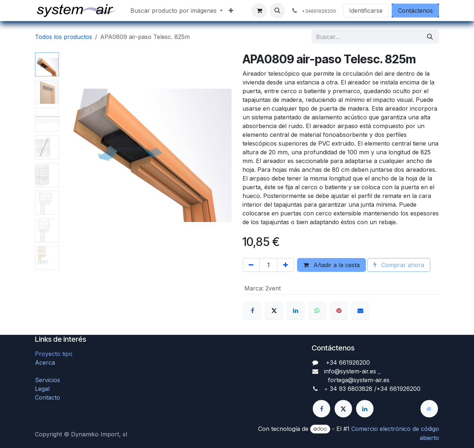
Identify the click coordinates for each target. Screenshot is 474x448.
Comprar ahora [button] (399, 265)
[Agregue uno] (285, 265)
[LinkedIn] (295, 310)
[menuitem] (176, 10)
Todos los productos (63, 36)
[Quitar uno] (251, 265)
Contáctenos (415, 10)
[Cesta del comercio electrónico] (259, 10)
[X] (274, 310)
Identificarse (366, 10)
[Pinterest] (339, 310)
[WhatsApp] (317, 310)
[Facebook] (252, 310)
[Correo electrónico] (360, 310)
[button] (277, 10)
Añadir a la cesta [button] (331, 265)
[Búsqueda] (430, 37)
